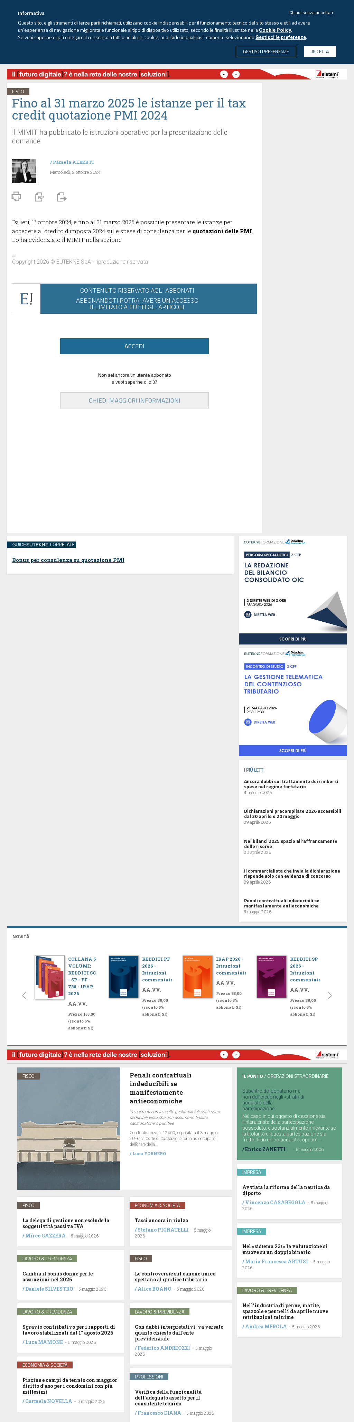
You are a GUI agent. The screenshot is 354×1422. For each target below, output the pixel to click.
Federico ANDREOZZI (164, 1348)
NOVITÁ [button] (20, 936)
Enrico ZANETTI (265, 1149)
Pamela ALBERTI (73, 162)
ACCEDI (134, 346)
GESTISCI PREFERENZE (266, 51)
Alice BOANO (154, 1289)
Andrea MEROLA (266, 1326)
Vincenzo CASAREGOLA (275, 1202)
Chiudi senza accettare (311, 12)
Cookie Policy (275, 30)
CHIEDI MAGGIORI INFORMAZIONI (134, 400)
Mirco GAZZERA (45, 1235)
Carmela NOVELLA (48, 1401)
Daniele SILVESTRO (49, 1289)
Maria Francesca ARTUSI (276, 1261)
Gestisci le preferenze (280, 37)
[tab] (177, 935)
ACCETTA (320, 51)
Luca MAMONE (44, 1342)
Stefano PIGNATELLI (163, 1229)
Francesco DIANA (159, 1413)
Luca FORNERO (149, 1153)
